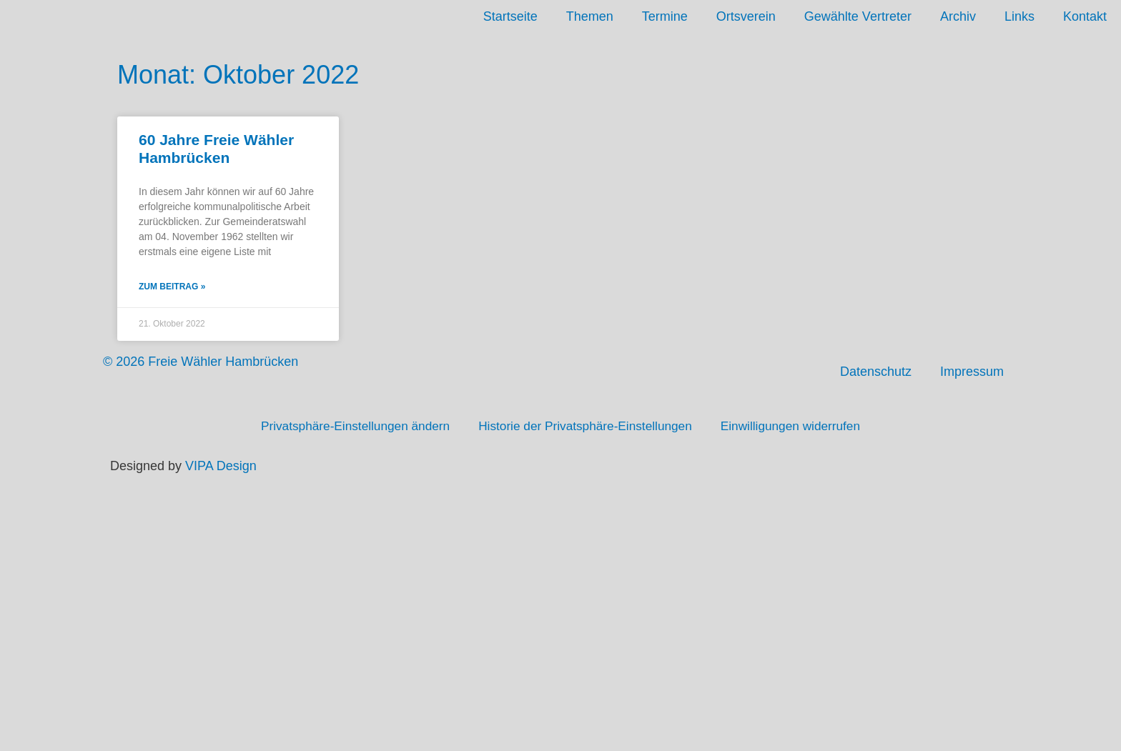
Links (1019, 16)
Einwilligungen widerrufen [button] (799, 427)
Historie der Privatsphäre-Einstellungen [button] (586, 427)
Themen (589, 16)
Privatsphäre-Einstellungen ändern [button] (347, 427)
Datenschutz (876, 373)
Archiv (958, 16)
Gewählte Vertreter (858, 16)
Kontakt (1085, 16)
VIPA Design (221, 467)
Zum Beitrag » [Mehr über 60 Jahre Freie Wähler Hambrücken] (172, 288)
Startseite (510, 16)
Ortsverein (746, 16)
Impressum (972, 373)
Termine (665, 16)
